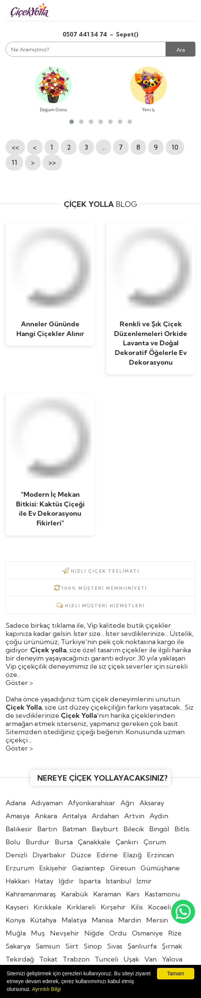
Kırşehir (113, 907)
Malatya (74, 920)
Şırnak (172, 946)
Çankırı (127, 842)
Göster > (19, 683)
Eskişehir (53, 868)
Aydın (159, 816)
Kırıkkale (48, 907)
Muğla (16, 933)
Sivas (114, 946)
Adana (16, 803)
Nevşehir (64, 933)
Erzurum (20, 868)
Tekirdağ (20, 959)
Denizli (16, 855)
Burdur (38, 842)
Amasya (17, 816)
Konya (15, 920)
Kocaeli (159, 907)
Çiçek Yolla (79, 715)
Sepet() (127, 34)
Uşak (131, 959)
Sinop (93, 946)
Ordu (118, 933)
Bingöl (159, 829)
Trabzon (76, 959)
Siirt (71, 946)
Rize (175, 933)
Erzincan (160, 855)
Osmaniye (147, 933)
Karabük (74, 894)
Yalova (172, 959)
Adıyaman (47, 803)
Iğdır (66, 881)
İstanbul (118, 881)
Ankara (46, 816)
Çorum (155, 842)
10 (175, 147)
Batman (74, 829)
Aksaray (151, 803)
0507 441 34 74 (86, 34)
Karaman (107, 894)
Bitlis (182, 829)
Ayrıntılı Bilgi (46, 989)
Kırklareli (81, 907)
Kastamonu (162, 894)
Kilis (137, 907)
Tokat (48, 959)
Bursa (64, 842)
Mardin (129, 920)
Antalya (74, 816)
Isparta (90, 881)
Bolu (13, 842)
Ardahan (105, 816)
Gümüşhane (160, 868)
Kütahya (43, 920)
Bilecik (133, 829)
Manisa (102, 920)
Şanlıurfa (142, 946)
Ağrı (127, 803)
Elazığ (132, 855)
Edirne (107, 855)
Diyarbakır (49, 855)
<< (15, 147)
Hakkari (17, 881)
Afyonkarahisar (91, 803)
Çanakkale (94, 842)
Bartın (47, 829)
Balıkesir (19, 829)
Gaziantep (88, 868)
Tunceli (106, 959)
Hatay (44, 881)
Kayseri (17, 907)
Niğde (94, 933)
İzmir (144, 881)
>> (52, 162)
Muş (38, 933)
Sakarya (18, 946)
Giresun (122, 868)
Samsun (47, 946)
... (103, 147)
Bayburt (105, 829)
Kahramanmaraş (31, 894)
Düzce (81, 855)
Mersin (157, 920)
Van (150, 959)
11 (14, 162)
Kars (132, 894)
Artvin (134, 816)
